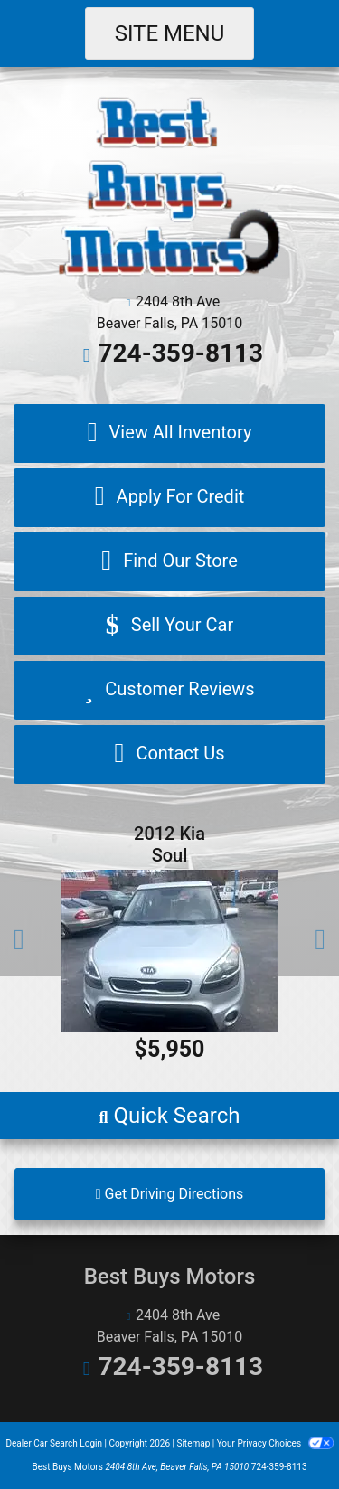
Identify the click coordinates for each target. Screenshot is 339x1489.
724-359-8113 (180, 353)
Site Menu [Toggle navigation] (170, 33)
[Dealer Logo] (169, 184)
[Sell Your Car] (169, 626)
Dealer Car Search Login (53, 1443)
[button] (19, 939)
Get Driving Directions (170, 1193)
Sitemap (193, 1443)
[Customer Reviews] (169, 690)
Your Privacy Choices (275, 1443)
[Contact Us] (169, 754)
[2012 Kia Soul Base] (169, 951)
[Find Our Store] (169, 561)
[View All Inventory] (169, 433)
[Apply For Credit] (169, 497)
